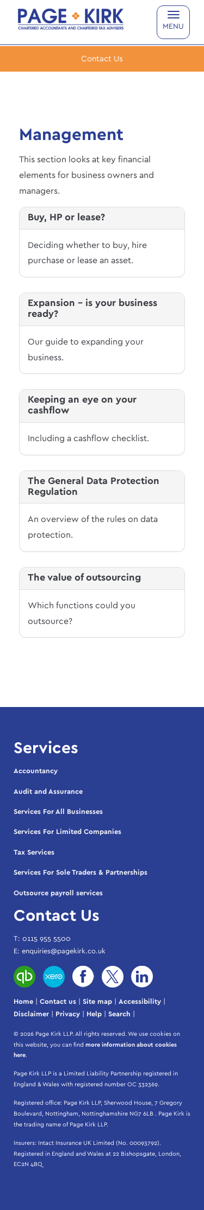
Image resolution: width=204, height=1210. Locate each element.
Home (23, 1001)
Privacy (67, 1014)
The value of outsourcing (84, 578)
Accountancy (36, 771)
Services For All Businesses (58, 812)
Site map (97, 1001)
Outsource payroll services (58, 893)
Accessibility (140, 1001)
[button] (102, 59)
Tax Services (34, 852)
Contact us (58, 1001)
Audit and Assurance (48, 791)
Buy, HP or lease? (66, 217)
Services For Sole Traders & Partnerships (80, 872)
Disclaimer (31, 1014)
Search (119, 1014)
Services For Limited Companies (67, 832)
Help (94, 1014)
